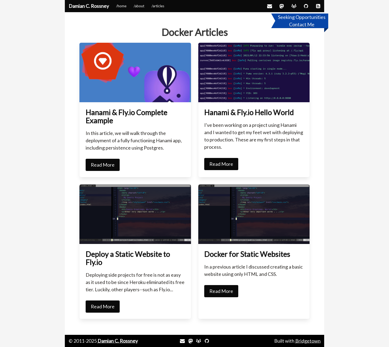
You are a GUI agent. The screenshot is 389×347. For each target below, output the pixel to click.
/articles (158, 6)
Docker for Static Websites (247, 254)
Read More (103, 165)
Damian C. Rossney (89, 6)
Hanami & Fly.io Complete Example (126, 116)
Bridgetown (308, 341)
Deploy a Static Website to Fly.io (128, 258)
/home (121, 6)
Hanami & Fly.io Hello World (249, 112)
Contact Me (301, 24)
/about (139, 6)
